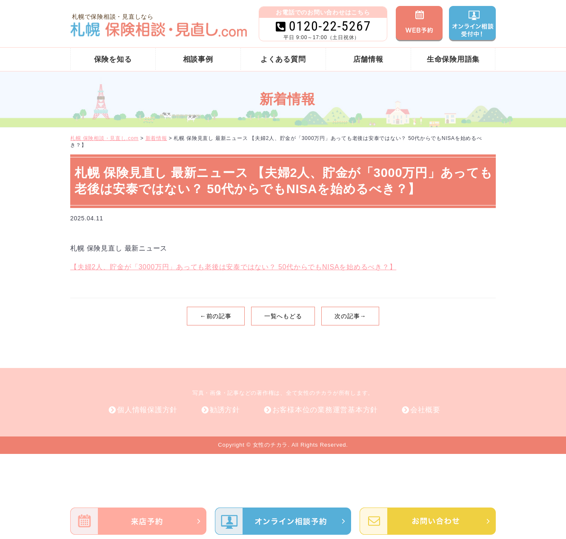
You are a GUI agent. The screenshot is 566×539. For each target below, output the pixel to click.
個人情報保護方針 (147, 410)
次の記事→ (350, 316)
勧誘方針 (225, 410)
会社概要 (425, 410)
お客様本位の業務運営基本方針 (325, 410)
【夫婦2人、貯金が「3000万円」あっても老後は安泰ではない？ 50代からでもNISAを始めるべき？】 (233, 267)
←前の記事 (216, 316)
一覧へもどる (283, 316)
